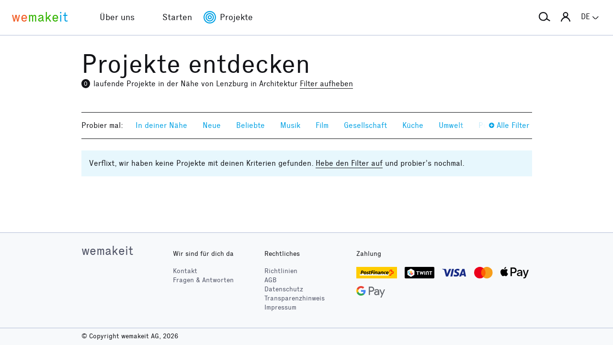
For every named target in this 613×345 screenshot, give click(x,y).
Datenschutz (283, 289)
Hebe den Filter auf (349, 163)
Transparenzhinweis (294, 298)
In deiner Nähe (161, 125)
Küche (412, 125)
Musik (290, 125)
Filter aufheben (326, 83)
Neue (212, 125)
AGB (270, 280)
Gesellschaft (365, 125)
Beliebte (250, 125)
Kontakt (185, 271)
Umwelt (451, 125)
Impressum (280, 307)
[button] (544, 17)
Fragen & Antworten (203, 280)
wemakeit (107, 250)
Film (322, 125)
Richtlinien (280, 271)
